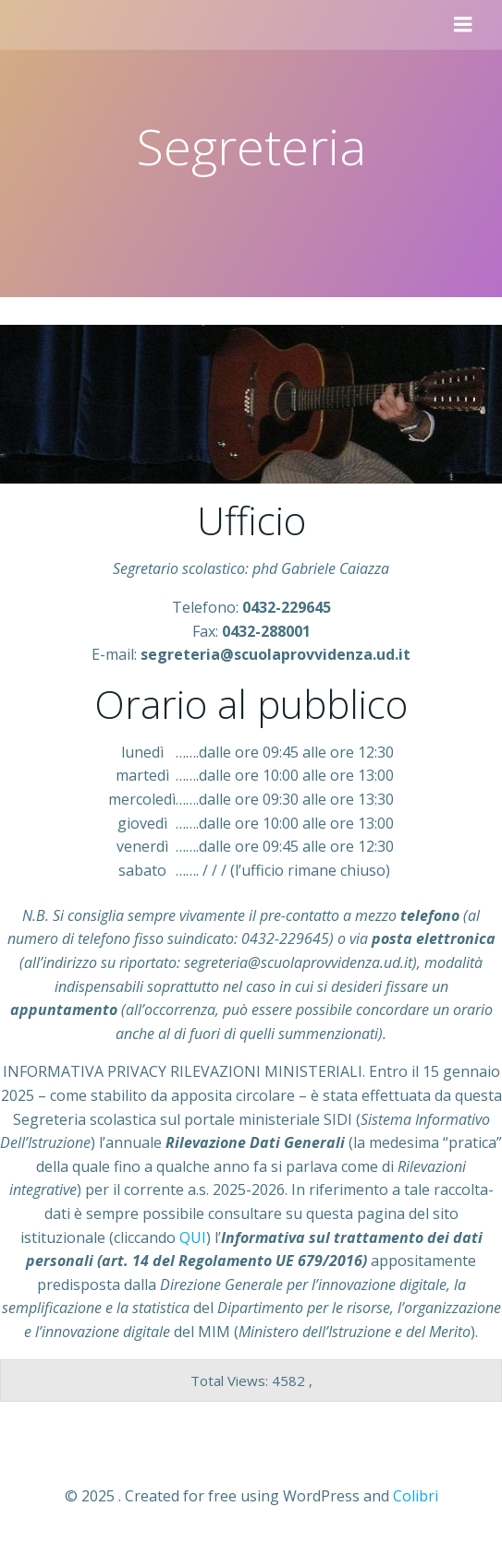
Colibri (415, 1496)
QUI (192, 1237)
